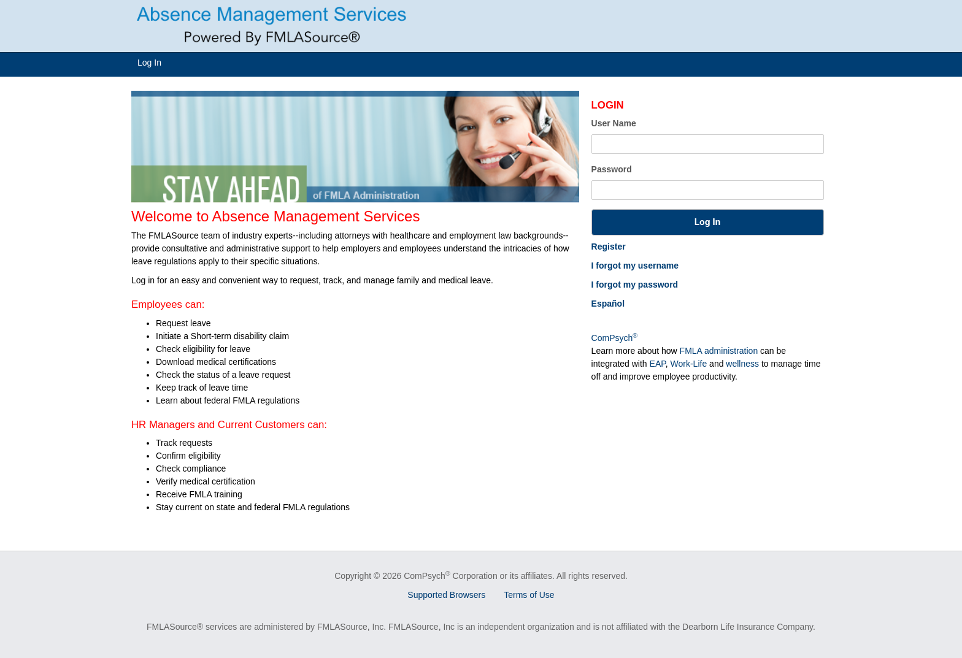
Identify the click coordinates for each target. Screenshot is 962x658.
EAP (658, 364)
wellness (742, 364)
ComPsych (614, 338)
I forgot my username (635, 265)
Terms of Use (529, 595)
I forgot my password (635, 284)
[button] (707, 222)
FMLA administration (719, 351)
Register (608, 246)
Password (611, 169)
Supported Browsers (446, 595)
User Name (613, 123)
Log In (149, 62)
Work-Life (689, 364)
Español (608, 303)
